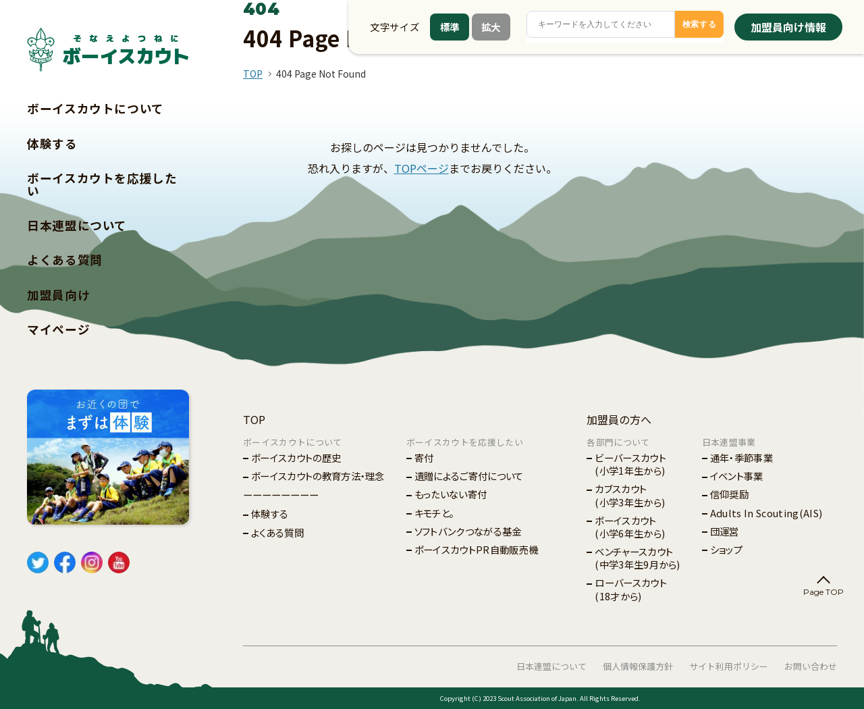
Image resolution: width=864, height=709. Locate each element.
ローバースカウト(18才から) (631, 589)
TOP (253, 73)
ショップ (726, 549)
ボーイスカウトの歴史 (296, 457)
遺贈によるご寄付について (469, 475)
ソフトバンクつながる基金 (468, 531)
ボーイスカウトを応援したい (102, 184)
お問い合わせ (810, 666)
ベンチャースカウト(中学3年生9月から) (637, 558)
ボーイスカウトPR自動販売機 (476, 549)
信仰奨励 (729, 494)
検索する (699, 24)
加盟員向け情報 (788, 27)
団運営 (724, 531)
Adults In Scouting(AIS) (766, 512)
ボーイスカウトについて (95, 108)
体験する (52, 143)
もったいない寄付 (450, 494)
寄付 (424, 457)
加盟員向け (58, 294)
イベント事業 (736, 475)
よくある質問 (65, 259)
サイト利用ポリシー (728, 666)
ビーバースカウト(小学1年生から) (630, 464)
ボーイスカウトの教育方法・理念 (318, 475)
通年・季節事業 (741, 457)
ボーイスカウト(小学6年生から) (630, 527)
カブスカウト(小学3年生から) (630, 495)
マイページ (58, 329)
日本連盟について (77, 225)
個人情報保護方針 (638, 666)
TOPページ (421, 168)
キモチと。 (434, 512)
